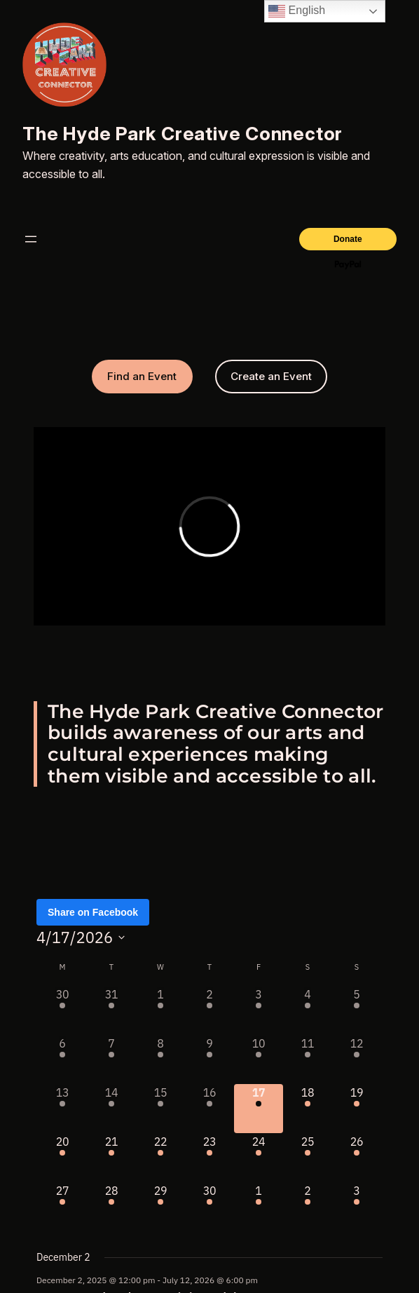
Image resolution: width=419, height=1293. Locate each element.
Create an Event (271, 376)
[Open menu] (30, 239)
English (296, 11)
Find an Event (142, 376)
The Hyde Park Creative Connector (182, 133)
